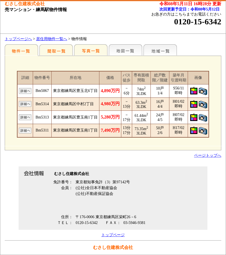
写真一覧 (90, 49)
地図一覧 (125, 49)
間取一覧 (56, 49)
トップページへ (18, 39)
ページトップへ (207, 155)
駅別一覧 (21, 49)
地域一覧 (160, 49)
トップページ (113, 235)
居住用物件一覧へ (51, 39)
